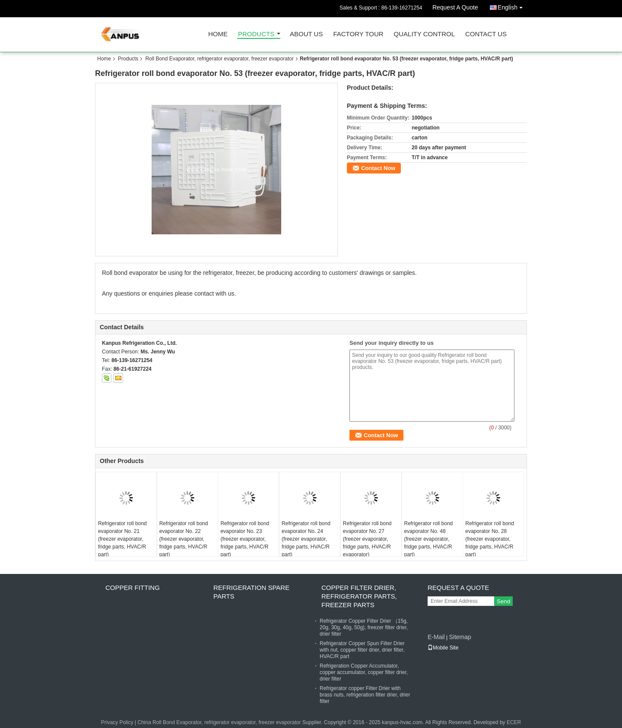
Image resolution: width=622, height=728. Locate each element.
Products (256, 34)
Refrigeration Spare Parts (251, 592)
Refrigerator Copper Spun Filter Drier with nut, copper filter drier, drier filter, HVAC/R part (362, 649)
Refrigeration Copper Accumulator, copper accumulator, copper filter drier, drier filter (364, 672)
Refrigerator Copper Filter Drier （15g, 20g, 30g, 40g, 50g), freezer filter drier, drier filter (364, 627)
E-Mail (436, 636)
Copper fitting (132, 587)
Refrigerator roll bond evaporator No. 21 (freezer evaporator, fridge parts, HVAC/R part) (122, 539)
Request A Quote (455, 7)
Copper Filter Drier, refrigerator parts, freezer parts (359, 596)
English (512, 6)
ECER (514, 722)
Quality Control (424, 34)
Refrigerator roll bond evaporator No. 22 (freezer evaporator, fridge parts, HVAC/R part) (183, 539)
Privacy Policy (117, 722)
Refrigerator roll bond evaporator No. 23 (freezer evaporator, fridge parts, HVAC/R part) (244, 539)
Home (218, 34)
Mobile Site (443, 648)
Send (503, 601)
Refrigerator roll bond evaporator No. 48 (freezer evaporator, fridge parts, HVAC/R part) (428, 539)
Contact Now (378, 168)
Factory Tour (358, 34)
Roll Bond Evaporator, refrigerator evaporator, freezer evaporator (219, 59)
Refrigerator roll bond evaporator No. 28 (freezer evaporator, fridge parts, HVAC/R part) (489, 539)
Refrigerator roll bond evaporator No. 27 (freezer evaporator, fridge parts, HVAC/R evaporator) (367, 539)
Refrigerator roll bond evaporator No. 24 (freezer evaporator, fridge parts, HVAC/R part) (306, 539)
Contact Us (486, 34)
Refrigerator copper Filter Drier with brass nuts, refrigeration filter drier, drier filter (365, 694)
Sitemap (460, 636)
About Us (306, 34)
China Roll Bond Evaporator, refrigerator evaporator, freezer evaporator (219, 722)
